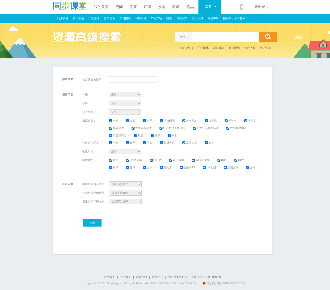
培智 (138, 135)
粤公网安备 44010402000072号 (224, 283)
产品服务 (109, 277)
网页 (222, 160)
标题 (130, 142)
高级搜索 (184, 47)
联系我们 (141, 277)
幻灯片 (156, 160)
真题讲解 (213, 18)
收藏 (176, 7)
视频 (113, 167)
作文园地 (93, 18)
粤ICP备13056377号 (186, 283)
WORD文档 (201, 160)
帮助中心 (157, 277)
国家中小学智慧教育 (235, 18)
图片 (239, 160)
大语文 (250, 120)
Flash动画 (134, 160)
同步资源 (62, 18)
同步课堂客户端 (177, 277)
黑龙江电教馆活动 (206, 128)
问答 (133, 7)
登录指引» (261, 7)
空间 (119, 7)
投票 (161, 7)
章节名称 (189, 142)
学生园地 (203, 47)
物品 (190, 7)
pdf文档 (209, 167)
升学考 (230, 120)
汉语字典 (197, 18)
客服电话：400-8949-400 (206, 277)
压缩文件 (231, 167)
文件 (250, 167)
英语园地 (78, 18)
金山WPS (187, 167)
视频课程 (116, 128)
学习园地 (125, 18)
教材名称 (167, 142)
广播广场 (156, 18)
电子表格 (176, 160)
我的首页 (101, 7)
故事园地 (109, 18)
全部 (113, 120)
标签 (209, 142)
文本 (147, 167)
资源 (130, 120)
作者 (147, 142)
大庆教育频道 (236, 128)
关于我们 (125, 277)
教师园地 (234, 47)
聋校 (155, 135)
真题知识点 (117, 135)
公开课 (211, 120)
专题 (147, 120)
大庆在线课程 (142, 128)
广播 (147, 7)
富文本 (166, 167)
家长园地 (218, 47)
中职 (172, 135)
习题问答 (140, 18)
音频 (130, 167)
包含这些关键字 (92, 79)
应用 (211, 7)
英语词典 (181, 18)
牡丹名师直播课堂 (172, 128)
